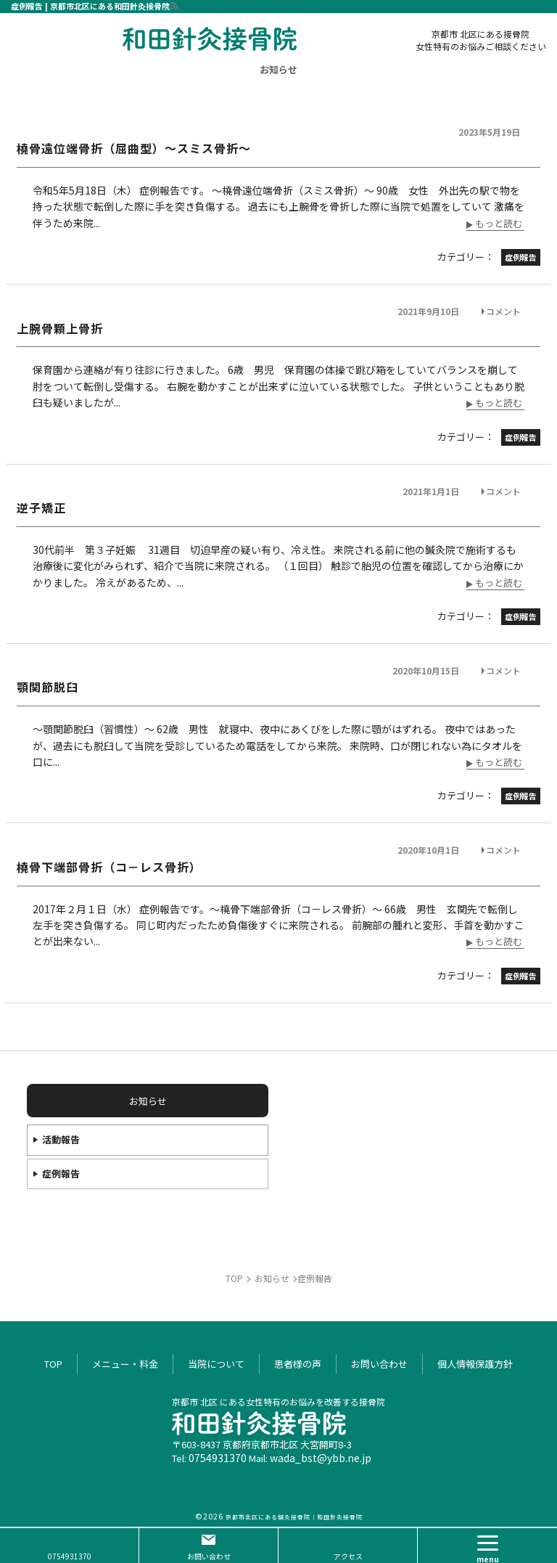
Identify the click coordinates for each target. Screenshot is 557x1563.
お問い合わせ (209, 1556)
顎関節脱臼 (47, 686)
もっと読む (498, 224)
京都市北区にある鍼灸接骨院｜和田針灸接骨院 (294, 1517)
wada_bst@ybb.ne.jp (320, 1457)
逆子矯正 (41, 507)
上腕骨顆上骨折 (60, 328)
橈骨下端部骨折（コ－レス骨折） (109, 867)
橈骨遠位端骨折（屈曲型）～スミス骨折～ (134, 148)
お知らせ (278, 69)
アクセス (348, 1556)
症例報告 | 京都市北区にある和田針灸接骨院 (90, 6)
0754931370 (218, 1457)
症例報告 (61, 1173)
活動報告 (61, 1139)
